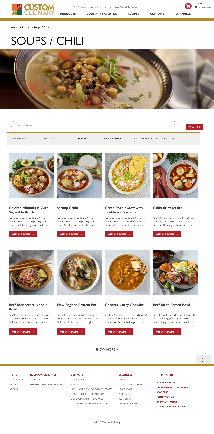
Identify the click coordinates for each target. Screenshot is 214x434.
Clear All (194, 127)
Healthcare (125, 389)
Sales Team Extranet (172, 406)
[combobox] (128, 6)
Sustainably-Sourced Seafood (89, 403)
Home (14, 27)
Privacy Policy (167, 401)
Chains (122, 379)
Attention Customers (172, 387)
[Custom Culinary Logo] (33, 15)
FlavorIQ (76, 384)
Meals (167, 138)
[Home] (19, 375)
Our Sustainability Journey (87, 398)
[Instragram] (167, 375)
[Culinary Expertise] (49, 375)
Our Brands (17, 379)
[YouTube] (171, 375)
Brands (49, 138)
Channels (183, 14)
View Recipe (23, 234)
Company (157, 14)
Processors (125, 394)
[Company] (94, 375)
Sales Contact (167, 382)
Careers (162, 392)
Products (68, 14)
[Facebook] (158, 375)
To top (203, 361)
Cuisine (78, 138)
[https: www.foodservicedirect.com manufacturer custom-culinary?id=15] (188, 10)
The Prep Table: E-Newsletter (47, 384)
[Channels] (133, 375)
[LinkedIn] (162, 375)
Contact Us (165, 397)
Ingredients (111, 138)
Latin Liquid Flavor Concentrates (91, 389)
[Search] (75, 6)
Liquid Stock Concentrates (87, 394)
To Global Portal (204, 7)
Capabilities (77, 379)
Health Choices (144, 138)
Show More (107, 349)
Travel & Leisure (127, 403)
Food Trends (38, 379)
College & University (131, 384)
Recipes (133, 14)
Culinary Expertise (102, 14)
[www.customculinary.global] (196, 7)
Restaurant (125, 398)
